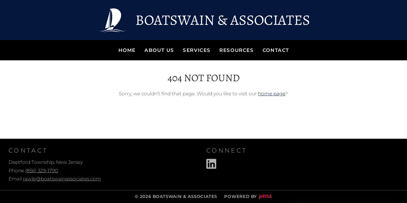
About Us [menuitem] (159, 50)
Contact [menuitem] (276, 50)
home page (271, 93)
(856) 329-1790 (41, 170)
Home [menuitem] (127, 50)
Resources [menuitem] (236, 50)
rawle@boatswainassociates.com (62, 179)
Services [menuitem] (197, 50)
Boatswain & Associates (222, 20)
